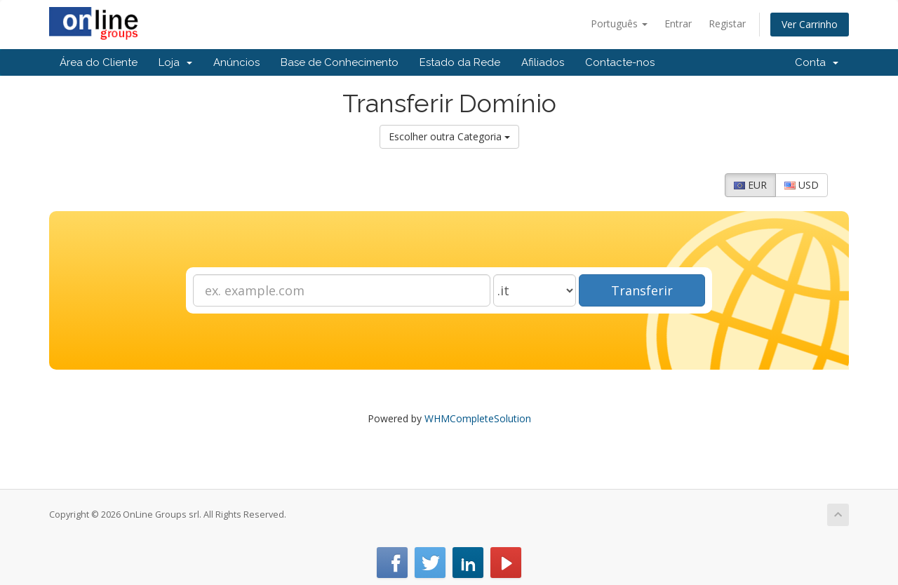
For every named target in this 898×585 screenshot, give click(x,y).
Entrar (678, 23)
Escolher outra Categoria (449, 136)
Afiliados (542, 62)
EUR (750, 184)
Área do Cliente (99, 62)
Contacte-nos (620, 62)
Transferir (642, 290)
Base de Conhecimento (339, 62)
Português (619, 23)
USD (801, 184)
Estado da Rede (460, 62)
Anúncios (236, 62)
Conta (816, 62)
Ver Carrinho (810, 24)
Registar (727, 23)
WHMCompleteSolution (477, 418)
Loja (175, 62)
